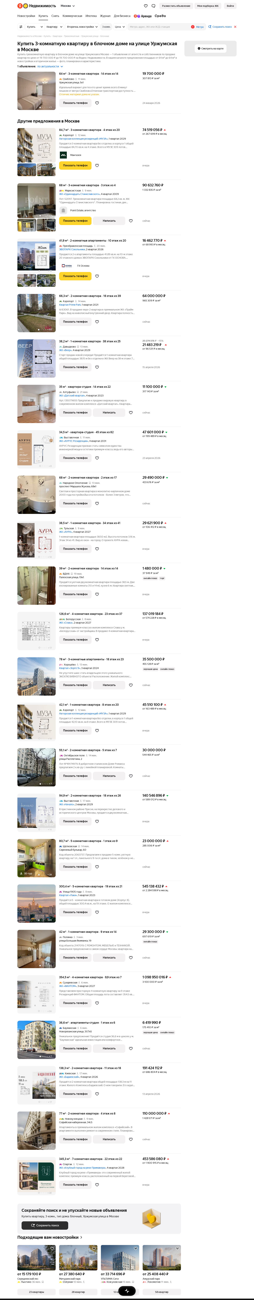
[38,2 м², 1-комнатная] (38, 360)
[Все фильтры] (20, 26)
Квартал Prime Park (70, 304)
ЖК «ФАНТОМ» (68, 986)
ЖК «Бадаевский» (69, 1077)
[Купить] (43, 16)
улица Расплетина (69, 759)
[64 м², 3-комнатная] (38, 93)
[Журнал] (105, 16)
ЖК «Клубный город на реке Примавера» (82, 1167)
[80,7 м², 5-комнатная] (38, 860)
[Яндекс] (20, 6)
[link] (230, 6)
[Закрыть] (235, 26)
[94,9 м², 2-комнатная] (38, 815)
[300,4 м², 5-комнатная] (38, 905)
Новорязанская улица (71, 1031)
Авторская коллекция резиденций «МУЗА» (83, 138)
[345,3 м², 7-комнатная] (38, 1176)
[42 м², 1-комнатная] (38, 951)
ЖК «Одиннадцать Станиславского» (79, 194)
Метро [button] (200, 27)
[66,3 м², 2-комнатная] (38, 315)
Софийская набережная (72, 1122)
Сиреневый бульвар (70, 849)
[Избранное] (146, 6)
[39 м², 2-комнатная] (38, 587)
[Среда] (159, 16)
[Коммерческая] (72, 16)
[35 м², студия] (38, 406)
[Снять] (55, 16)
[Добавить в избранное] (97, 103)
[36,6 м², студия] (38, 1042)
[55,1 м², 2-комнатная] (38, 769)
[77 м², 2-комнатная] (38, 1132)
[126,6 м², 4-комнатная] (38, 633)
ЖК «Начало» (66, 804)
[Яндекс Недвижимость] (39, 6)
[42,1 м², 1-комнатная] (38, 724)
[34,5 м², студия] (38, 451)
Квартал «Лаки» (68, 895)
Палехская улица (68, 577)
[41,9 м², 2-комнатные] (38, 264)
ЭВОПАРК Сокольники (72, 249)
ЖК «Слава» (66, 622)
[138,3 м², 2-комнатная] (38, 1087)
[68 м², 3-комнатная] (38, 209)
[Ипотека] (91, 16)
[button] (153, 6)
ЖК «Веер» (65, 350)
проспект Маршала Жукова (74, 486)
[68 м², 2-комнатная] (38, 497)
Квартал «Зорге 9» (69, 668)
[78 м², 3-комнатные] (38, 678)
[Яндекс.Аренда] (142, 16)
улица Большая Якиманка (73, 940)
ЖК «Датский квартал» (72, 395)
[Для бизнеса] (122, 16)
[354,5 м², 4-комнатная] (38, 996)
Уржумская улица (69, 82)
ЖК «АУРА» (65, 531)
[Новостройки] (27, 16)
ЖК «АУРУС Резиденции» (73, 441)
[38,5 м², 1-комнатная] (38, 542)
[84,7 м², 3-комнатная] (38, 154)
